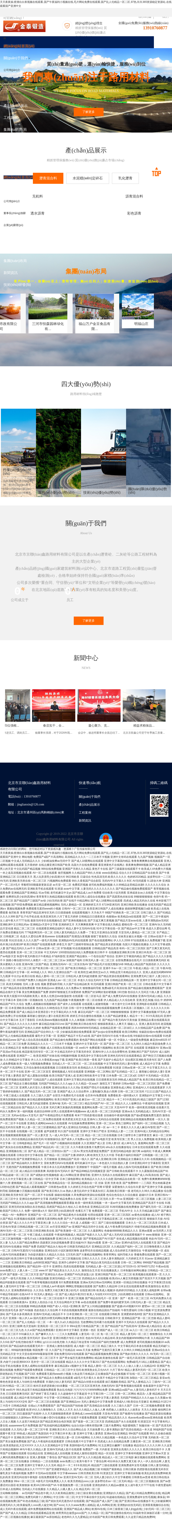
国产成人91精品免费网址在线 (143, 1493)
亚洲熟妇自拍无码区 (129, 1505)
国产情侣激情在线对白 (118, 1513)
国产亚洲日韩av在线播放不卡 (136, 1501)
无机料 (28, 196)
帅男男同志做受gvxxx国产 (71, 1513)
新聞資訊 (85, 820)
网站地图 (27, 856)
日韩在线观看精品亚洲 (41, 1513)
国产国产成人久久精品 (13, 1513)
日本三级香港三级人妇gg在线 (124, 1509)
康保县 (161, 1497)
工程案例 (85, 812)
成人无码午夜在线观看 (13, 1509)
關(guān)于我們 (89, 796)
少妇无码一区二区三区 (156, 1509)
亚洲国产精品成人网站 (77, 1509)
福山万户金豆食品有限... (142, 336)
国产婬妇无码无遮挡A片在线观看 (64, 1501)
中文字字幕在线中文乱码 (90, 1497)
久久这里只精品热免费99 (140, 1517)
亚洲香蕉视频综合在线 (155, 1505)
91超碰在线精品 (115, 1497)
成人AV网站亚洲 (106, 1505)
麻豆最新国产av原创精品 (45, 1517)
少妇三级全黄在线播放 (88, 1493)
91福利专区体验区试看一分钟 (150, 1513)
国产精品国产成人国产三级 (102, 1501)
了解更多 (88, 112)
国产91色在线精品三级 (30, 1501)
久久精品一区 (96, 1513)
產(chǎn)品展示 (89, 804)
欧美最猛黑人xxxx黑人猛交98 (34, 1505)
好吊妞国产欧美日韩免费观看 (106, 1517)
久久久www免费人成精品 (80, 1505)
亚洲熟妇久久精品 (113, 1493)
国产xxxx (58, 1505)
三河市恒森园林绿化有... (76, 336)
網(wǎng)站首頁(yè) (19, 46)
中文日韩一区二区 (63, 1497)
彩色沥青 (29, 215)
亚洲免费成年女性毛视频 (141, 1497)
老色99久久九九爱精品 (74, 1517)
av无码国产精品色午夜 (35, 1493)
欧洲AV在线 (99, 1509)
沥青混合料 (86, 196)
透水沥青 (143, 196)
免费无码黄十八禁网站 (38, 1497)
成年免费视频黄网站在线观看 (45, 1509)
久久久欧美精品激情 (62, 1493)
